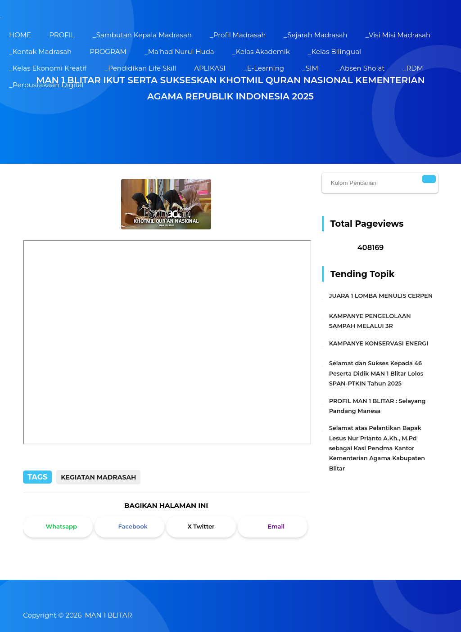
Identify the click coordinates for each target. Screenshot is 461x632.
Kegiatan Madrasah (98, 477)
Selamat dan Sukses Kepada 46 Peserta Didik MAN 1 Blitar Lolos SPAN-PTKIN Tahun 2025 (376, 373)
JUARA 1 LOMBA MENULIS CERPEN (381, 295)
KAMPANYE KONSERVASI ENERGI (379, 343)
